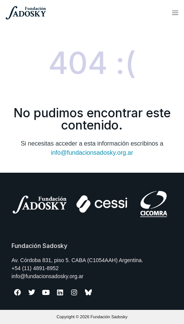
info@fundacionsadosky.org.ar (92, 152)
